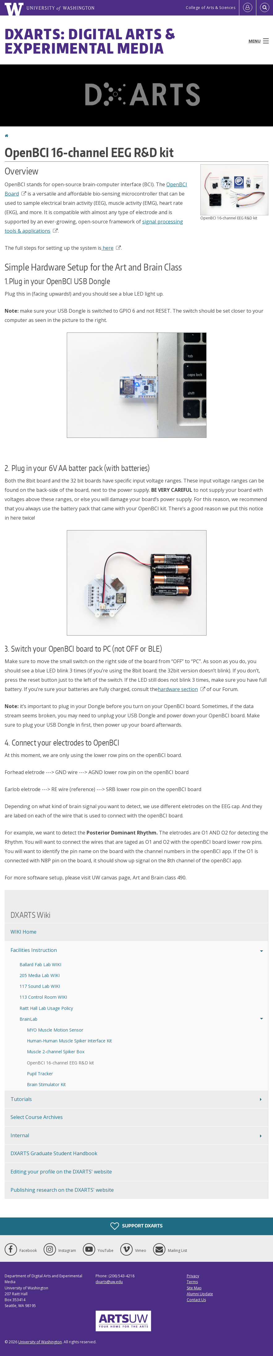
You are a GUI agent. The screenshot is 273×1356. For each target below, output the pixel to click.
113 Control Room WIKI (43, 997)
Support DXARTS (136, 1226)
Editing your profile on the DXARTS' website (61, 1171)
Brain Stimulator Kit (46, 1084)
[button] (234, 189)
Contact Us (196, 1299)
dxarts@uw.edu (109, 1281)
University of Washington (40, 1342)
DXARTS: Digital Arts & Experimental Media (90, 41)
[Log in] (247, 7)
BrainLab (28, 1019)
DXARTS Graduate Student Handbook (54, 1153)
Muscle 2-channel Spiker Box (55, 1051)
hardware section (181, 689)
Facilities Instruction (34, 950)
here (111, 247)
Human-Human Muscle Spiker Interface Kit (69, 1041)
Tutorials (21, 1099)
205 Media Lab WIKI (39, 975)
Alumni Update (200, 1294)
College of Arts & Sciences (210, 7)
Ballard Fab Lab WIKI (40, 964)
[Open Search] (264, 7)
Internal (20, 1135)
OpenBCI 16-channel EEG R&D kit (60, 1063)
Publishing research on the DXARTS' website (62, 1189)
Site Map (194, 1288)
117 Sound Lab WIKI (39, 986)
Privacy (193, 1276)
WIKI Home (23, 931)
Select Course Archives (37, 1117)
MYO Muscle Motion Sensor (55, 1030)
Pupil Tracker (40, 1073)
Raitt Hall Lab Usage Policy (46, 1008)
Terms (192, 1281)
